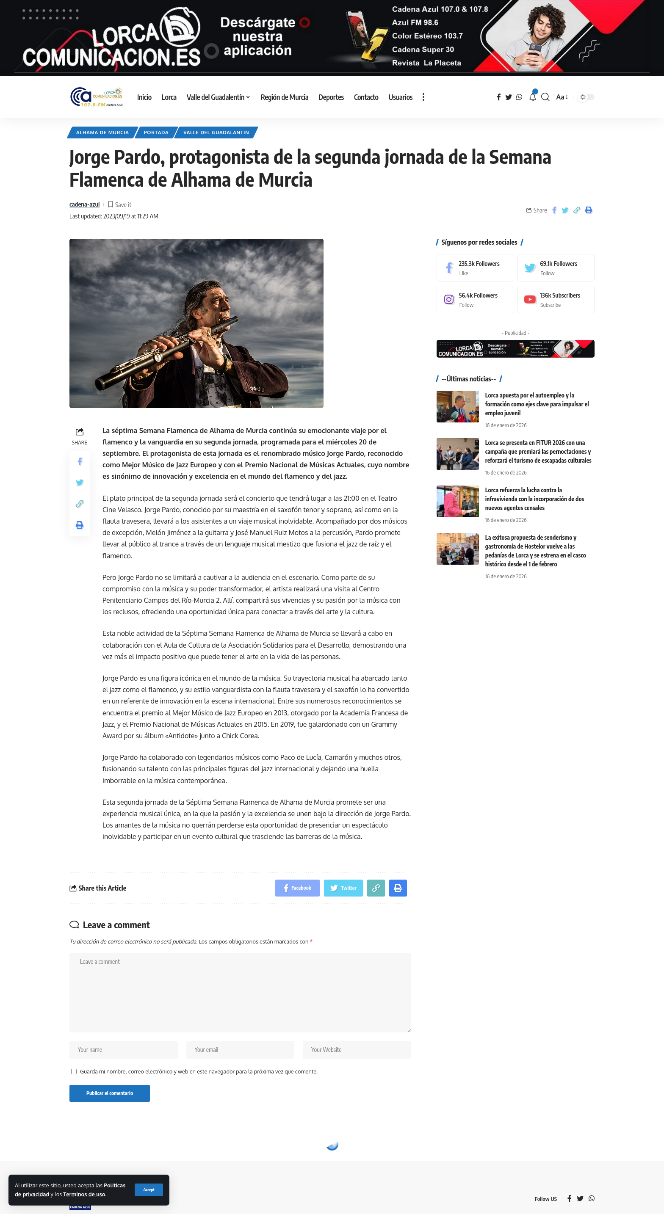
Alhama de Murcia (102, 132)
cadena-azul (84, 204)
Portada (156, 132)
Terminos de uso (84, 1194)
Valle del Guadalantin (216, 132)
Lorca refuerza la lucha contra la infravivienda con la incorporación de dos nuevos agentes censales (534, 498)
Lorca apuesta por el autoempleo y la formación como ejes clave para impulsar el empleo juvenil (537, 404)
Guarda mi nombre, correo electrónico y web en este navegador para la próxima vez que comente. (199, 1071)
